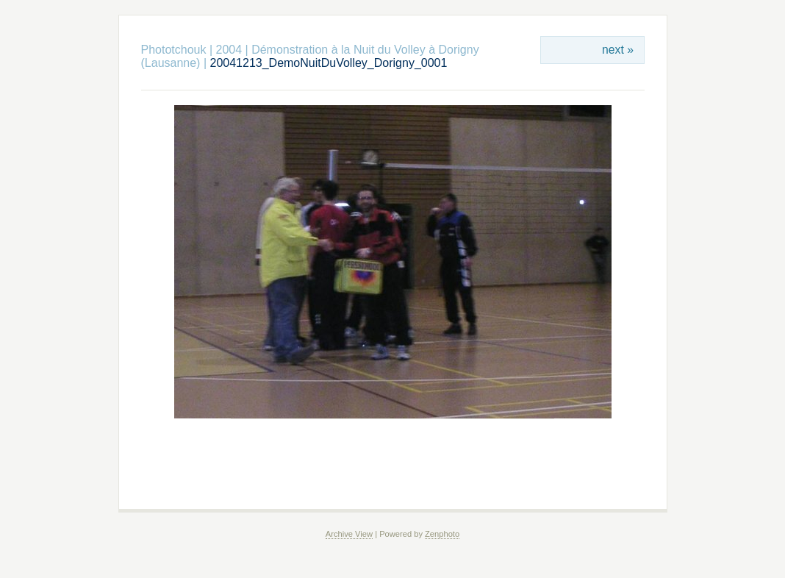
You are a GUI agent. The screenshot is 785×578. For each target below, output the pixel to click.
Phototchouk (174, 49)
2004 (229, 49)
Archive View (349, 533)
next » (618, 49)
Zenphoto (442, 533)
